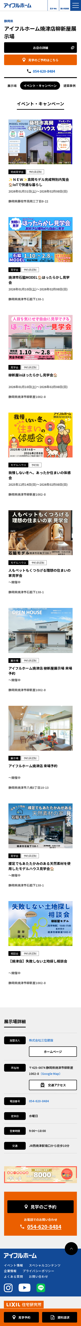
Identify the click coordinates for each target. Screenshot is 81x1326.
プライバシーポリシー (38, 1271)
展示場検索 (64, 7)
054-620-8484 (44, 71)
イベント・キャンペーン (40, 85)
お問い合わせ (38, 1276)
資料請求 (63, 1317)
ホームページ (53, 1051)
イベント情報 (13, 1265)
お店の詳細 (40, 47)
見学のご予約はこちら (43, 60)
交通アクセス (57, 1085)
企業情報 (10, 1271)
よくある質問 (13, 1276)
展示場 (12, 85)
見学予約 (53, 7)
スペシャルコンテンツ (44, 1265)
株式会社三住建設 (41, 1040)
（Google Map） (50, 1073)
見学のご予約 (43, 1207)
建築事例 (70, 85)
